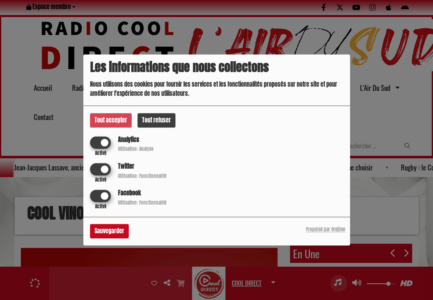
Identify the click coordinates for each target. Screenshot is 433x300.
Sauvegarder (109, 231)
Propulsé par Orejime (325, 229)
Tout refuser (156, 120)
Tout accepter (111, 120)
